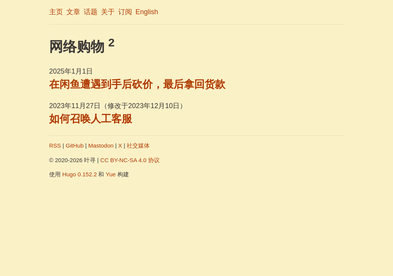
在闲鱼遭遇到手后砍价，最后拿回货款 (137, 84)
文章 (73, 12)
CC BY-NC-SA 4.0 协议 (130, 160)
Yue (111, 174)
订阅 (125, 12)
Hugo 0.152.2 (79, 174)
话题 (90, 12)
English (146, 12)
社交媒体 (138, 145)
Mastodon (101, 145)
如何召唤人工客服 (90, 119)
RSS (55, 145)
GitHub (75, 145)
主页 (56, 12)
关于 (108, 12)
